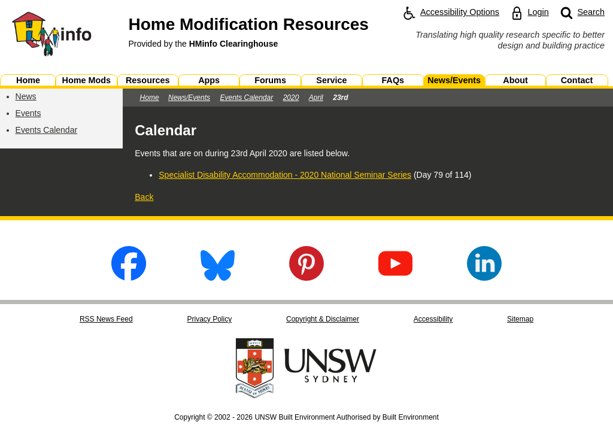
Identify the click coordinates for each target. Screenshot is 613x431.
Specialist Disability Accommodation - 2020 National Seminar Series (285, 175)
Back (144, 197)
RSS (106, 319)
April (316, 97)
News (26, 96)
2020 (291, 97)
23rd (340, 97)
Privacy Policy (209, 319)
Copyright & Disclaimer (322, 319)
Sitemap (520, 319)
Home (149, 97)
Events (28, 113)
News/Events (189, 97)
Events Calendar (47, 130)
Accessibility (433, 319)
